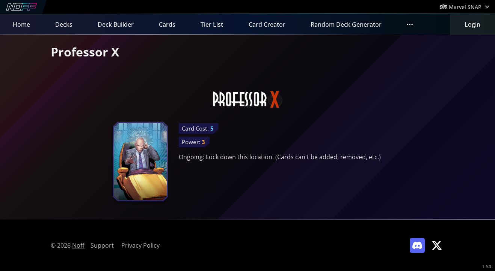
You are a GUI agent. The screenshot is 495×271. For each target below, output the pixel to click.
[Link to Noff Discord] (417, 245)
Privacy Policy (140, 245)
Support (102, 245)
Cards (167, 24)
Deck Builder (116, 24)
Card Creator (267, 24)
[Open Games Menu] (464, 7)
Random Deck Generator (346, 24)
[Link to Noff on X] (436, 245)
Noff (78, 245)
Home (21, 24)
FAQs (414, 24)
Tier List (212, 24)
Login (472, 24)
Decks (63, 24)
